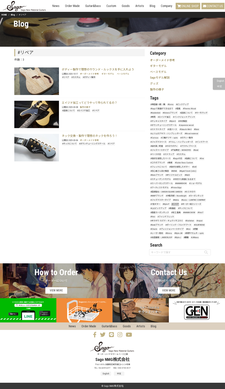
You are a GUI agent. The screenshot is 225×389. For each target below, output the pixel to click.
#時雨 (153, 117)
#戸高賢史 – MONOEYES (181, 150)
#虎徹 (195, 229)
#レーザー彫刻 (157, 233)
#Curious (154, 138)
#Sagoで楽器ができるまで (162, 109)
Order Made (72, 6)
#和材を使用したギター (179, 167)
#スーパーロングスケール (162, 183)
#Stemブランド (157, 175)
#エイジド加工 (83, 110)
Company (166, 6)
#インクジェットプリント (184, 117)
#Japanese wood (186, 125)
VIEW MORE (56, 290)
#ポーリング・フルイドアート (178, 225)
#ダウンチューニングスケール (92, 144)
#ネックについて (69, 144)
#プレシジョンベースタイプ (171, 229)
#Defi (194, 167)
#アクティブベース (188, 146)
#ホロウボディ (171, 146)
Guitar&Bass (93, 6)
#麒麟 (186, 237)
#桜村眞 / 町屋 (157, 146)
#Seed (195, 150)
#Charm (154, 229)
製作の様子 (85, 107)
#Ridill (187, 175)
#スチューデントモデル (161, 179)
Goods (126, 6)
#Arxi (188, 229)
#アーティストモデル (159, 187)
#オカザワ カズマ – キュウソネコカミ (167, 221)
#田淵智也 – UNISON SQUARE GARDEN (166, 192)
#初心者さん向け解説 (160, 171)
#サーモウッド (201, 113)
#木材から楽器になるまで (184, 179)
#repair (200, 221)
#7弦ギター (155, 204)
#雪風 (177, 109)
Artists (139, 6)
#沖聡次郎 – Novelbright (176, 196)
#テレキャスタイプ (159, 121)
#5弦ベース (172, 129)
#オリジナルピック (174, 175)
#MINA (174, 171)
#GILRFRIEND (199, 225)
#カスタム (76, 77)
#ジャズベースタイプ (159, 150)
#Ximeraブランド (170, 113)
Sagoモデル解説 (160, 77)
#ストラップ (168, 154)
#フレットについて (159, 167)
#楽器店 (172, 208)
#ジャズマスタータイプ (161, 200)
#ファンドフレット (166, 217)
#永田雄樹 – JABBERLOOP (161, 237)
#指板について (191, 158)
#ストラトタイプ (158, 129)
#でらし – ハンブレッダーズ (181, 142)
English (220, 80)
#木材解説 (182, 121)
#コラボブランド (158, 163)
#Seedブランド (157, 225)
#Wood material (191, 133)
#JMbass (195, 237)
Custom (111, 6)
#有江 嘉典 (176, 212)
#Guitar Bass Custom (184, 163)
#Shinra (169, 233)
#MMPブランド (157, 196)
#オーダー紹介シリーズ (191, 204)
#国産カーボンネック (160, 212)
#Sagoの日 (177, 158)
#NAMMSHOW (181, 183)
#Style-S (172, 121)
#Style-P (166, 204)
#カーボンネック (196, 196)
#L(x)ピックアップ (158, 208)
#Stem (196, 129)
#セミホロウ (190, 192)
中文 (219, 86)
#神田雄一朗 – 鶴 (158, 104)
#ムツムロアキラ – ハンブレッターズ (166, 133)
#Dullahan (189, 221)
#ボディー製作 (89, 77)
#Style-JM (178, 233)
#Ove (202, 158)
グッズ (154, 83)
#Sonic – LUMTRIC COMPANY (193, 200)
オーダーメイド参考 (89, 74)
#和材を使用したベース (161, 158)
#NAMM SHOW (189, 212)
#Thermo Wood (189, 109)
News (55, 6)
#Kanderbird (155, 113)
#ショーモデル (195, 183)
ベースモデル (123, 74)
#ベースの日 (156, 154)
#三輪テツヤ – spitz (169, 138)
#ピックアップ (182, 104)
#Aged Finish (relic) (187, 171)
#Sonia (170, 104)
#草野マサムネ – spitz (194, 233)
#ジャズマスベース (158, 142)
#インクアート (202, 142)
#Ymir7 (200, 212)
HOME (4, 15)
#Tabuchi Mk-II (186, 129)
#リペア (65, 77)
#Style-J (178, 237)
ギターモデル (108, 74)
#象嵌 (169, 163)
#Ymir (153, 217)
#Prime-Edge (176, 187)
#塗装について (68, 110)
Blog (152, 6)
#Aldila (176, 200)
